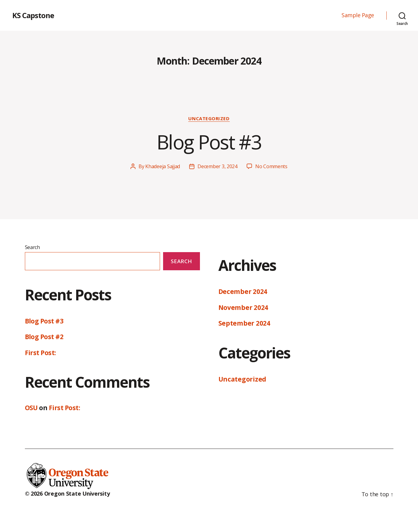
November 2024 (243, 307)
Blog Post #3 (209, 142)
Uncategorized (208, 118)
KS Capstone (33, 15)
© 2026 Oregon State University (67, 493)
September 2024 (244, 323)
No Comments (271, 166)
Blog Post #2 (44, 336)
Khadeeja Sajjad (162, 166)
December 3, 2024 (217, 166)
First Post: (40, 352)
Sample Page (358, 15)
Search (32, 247)
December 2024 (243, 291)
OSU (31, 407)
